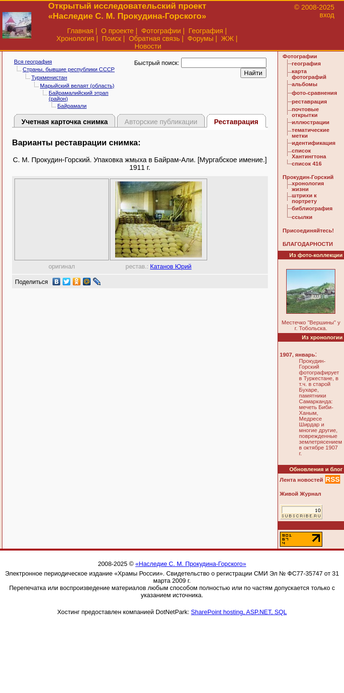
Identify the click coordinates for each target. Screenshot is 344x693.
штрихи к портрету (304, 198)
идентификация (314, 143)
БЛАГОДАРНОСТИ (308, 244)
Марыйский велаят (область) (77, 86)
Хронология (75, 38)
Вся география (33, 61)
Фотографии (161, 31)
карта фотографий (309, 74)
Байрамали (72, 106)
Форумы (200, 38)
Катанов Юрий (171, 266)
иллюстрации (311, 122)
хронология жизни (308, 186)
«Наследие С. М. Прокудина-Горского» (190, 563)
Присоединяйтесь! (308, 230)
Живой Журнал (300, 494)
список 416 (307, 164)
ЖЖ (227, 38)
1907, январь (297, 355)
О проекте (117, 31)
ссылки (302, 217)
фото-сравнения (314, 93)
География (205, 31)
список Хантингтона (309, 153)
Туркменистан (49, 77)
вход (326, 15)
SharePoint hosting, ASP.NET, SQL (239, 612)
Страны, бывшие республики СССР (69, 69)
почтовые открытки (305, 112)
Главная (80, 31)
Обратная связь (154, 38)
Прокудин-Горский (308, 177)
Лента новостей (301, 480)
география (306, 63)
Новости (147, 46)
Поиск (111, 38)
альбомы (305, 84)
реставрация (309, 101)
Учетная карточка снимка (64, 122)
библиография (312, 208)
